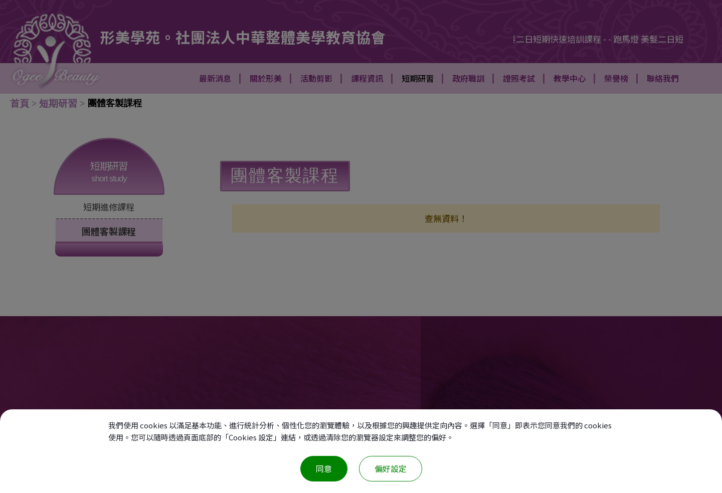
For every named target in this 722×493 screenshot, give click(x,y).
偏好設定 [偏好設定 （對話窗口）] (391, 468)
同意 (324, 468)
